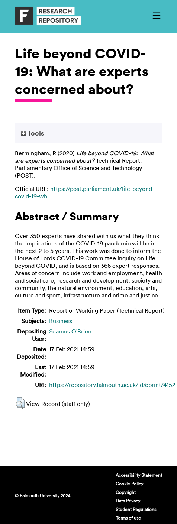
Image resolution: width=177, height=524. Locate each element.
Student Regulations (136, 509)
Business (60, 321)
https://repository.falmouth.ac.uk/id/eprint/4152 (112, 384)
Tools (32, 132)
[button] (20, 403)
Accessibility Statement (139, 475)
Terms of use (128, 517)
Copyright (126, 492)
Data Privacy (128, 500)
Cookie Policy (129, 483)
